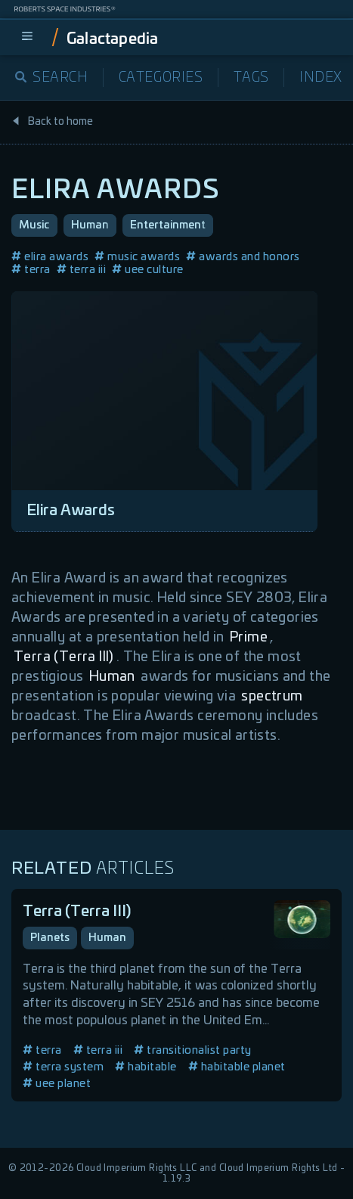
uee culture (148, 269)
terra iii (82, 269)
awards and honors (243, 256)
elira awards (49, 256)
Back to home (52, 121)
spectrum (271, 697)
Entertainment (168, 225)
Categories (161, 78)
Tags (251, 78)
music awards (137, 256)
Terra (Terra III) (64, 657)
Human (90, 225)
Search (51, 78)
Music (34, 225)
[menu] (27, 37)
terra (31, 269)
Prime (249, 638)
